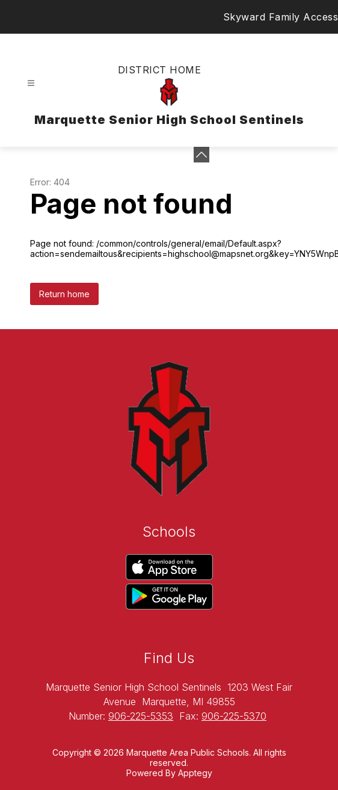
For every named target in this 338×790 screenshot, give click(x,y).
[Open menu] (31, 83)
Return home (64, 294)
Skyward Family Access (281, 17)
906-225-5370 (233, 716)
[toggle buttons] (201, 154)
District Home (159, 70)
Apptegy (195, 773)
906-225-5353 (140, 716)
